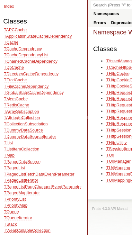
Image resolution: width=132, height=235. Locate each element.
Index (9, 6)
